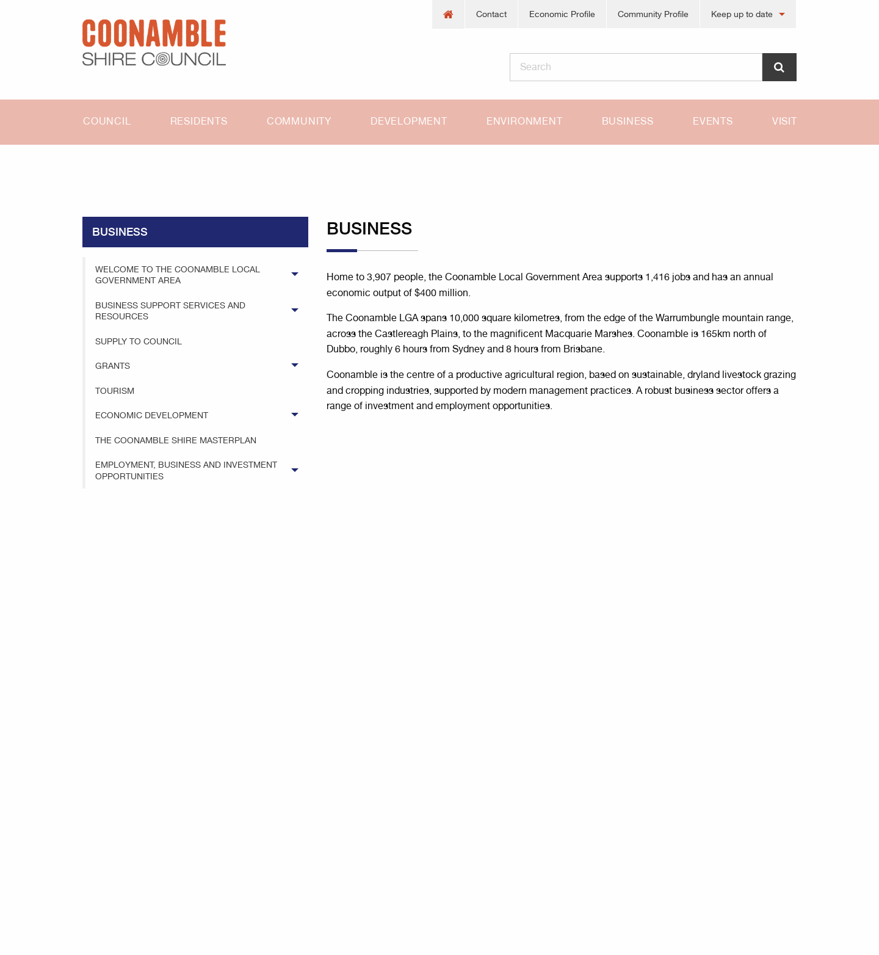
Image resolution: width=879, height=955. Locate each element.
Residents (199, 121)
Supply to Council (138, 341)
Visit (784, 121)
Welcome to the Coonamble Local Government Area (177, 274)
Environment (525, 121)
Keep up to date (742, 14)
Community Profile (653, 14)
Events (713, 121)
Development (409, 121)
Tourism (114, 391)
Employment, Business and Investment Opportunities (186, 470)
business (161, 166)
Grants (112, 366)
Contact (491, 14)
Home (94, 166)
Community (299, 121)
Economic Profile (562, 14)
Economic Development (151, 415)
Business (628, 121)
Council (107, 121)
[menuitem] (448, 14)
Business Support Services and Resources (170, 310)
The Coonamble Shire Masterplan (175, 440)
